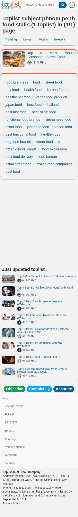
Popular (43, 39)
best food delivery (19, 157)
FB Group (11, 431)
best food (12, 172)
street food (53, 82)
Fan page (11, 439)
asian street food (18, 164)
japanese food (38, 127)
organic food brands (21, 149)
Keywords (11, 454)
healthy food (50, 134)
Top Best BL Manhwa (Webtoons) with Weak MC (45, 289)
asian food (13, 127)
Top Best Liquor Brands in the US (39, 356)
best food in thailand (43, 105)
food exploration (54, 149)
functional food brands (22, 119)
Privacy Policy (11, 503)
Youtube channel (15, 447)
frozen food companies (54, 164)
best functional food (20, 134)
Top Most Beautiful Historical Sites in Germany (46, 276)
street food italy (48, 142)
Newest (27, 39)
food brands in (16, 82)
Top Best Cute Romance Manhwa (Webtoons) (39, 344)
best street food (44, 112)
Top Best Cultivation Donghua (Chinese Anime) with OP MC (43, 330)
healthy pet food (17, 97)
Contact (9, 462)
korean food (56, 90)
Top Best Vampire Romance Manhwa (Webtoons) (41, 317)
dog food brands (18, 142)
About (5, 398)
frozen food (63, 127)
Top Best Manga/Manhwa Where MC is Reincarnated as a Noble (42, 370)
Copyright (11, 421)
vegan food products (52, 97)
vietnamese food (58, 119)
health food (33, 90)
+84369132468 (14, 406)
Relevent (59, 39)
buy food (12, 90)
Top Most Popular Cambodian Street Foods (51, 55)
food (36, 82)
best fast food (16, 112)
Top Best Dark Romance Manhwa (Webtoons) (39, 303)
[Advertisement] (39, 224)
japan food (13, 105)
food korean (47, 157)
